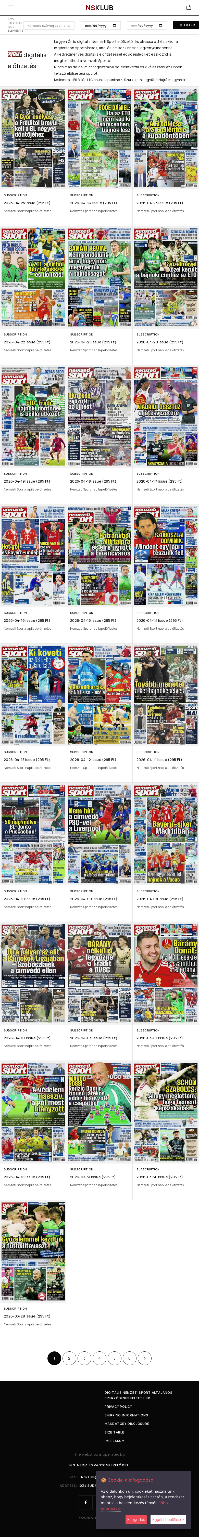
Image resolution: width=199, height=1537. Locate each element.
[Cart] (188, 8)
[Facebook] (86, 1502)
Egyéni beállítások (168, 1519)
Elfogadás (136, 1519)
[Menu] (11, 7)
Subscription (15, 195)
